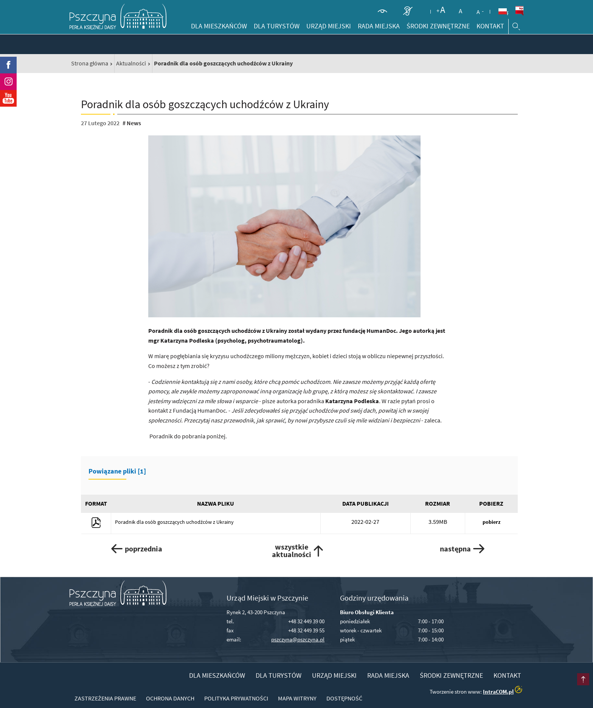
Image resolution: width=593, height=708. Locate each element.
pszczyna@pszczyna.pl (297, 639)
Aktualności (131, 63)
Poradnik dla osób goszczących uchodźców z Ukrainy (174, 522)
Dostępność (344, 698)
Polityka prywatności (236, 698)
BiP (519, 11)
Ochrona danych (170, 698)
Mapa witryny (297, 698)
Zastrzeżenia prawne (105, 698)
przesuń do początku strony (572, 687)
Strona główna (89, 63)
